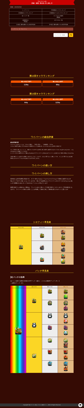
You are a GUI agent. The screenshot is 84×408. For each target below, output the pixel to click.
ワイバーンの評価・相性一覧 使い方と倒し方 (42, 2)
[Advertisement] (42, 54)
